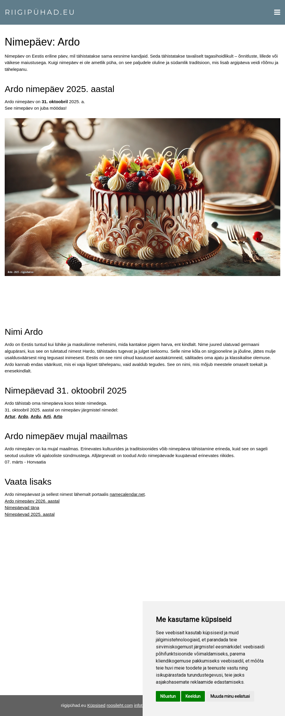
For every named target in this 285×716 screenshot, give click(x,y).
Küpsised (96, 705)
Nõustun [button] (168, 696)
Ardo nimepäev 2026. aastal (32, 500)
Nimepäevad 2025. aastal (30, 514)
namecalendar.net (127, 494)
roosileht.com (120, 705)
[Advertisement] (142, 295)
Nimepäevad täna (22, 507)
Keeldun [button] (192, 696)
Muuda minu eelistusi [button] (230, 696)
